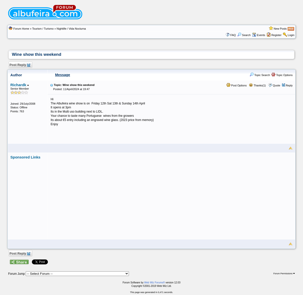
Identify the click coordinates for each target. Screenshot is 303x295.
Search (244, 35)
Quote (276, 85)
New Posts (280, 28)
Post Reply (20, 65)
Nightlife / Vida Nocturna (71, 28)
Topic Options (282, 75)
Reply (289, 85)
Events (258, 35)
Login (291, 35)
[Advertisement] (171, 194)
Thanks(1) (257, 85)
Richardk (19, 85)
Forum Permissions (284, 273)
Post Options (236, 85)
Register (276, 35)
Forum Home (21, 28)
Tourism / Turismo (43, 28)
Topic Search (260, 75)
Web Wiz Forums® (154, 282)
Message (62, 75)
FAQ (233, 35)
